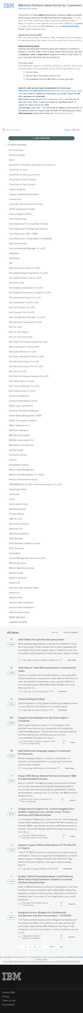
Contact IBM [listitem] (8, 992)
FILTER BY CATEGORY (15, 145)
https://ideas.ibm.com (35, 29)
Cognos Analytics (40, 660)
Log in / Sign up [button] (72, 129)
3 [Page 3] (30, 946)
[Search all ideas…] (22, 129)
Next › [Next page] (53, 946)
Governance (28, 905)
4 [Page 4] (35, 946)
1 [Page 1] (20, 946)
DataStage (31, 801)
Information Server (40, 903)
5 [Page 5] (40, 946)
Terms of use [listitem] (8, 1000)
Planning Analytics (41, 691)
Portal (51, 869)
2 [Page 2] (25, 946)
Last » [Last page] (62, 946)
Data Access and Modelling (38, 742)
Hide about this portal (27, 8)
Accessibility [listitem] (8, 1004)
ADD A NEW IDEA (41, 138)
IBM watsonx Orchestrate (45, 768)
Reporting (54, 660)
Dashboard (35, 938)
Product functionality (39, 838)
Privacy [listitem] (6, 996)
